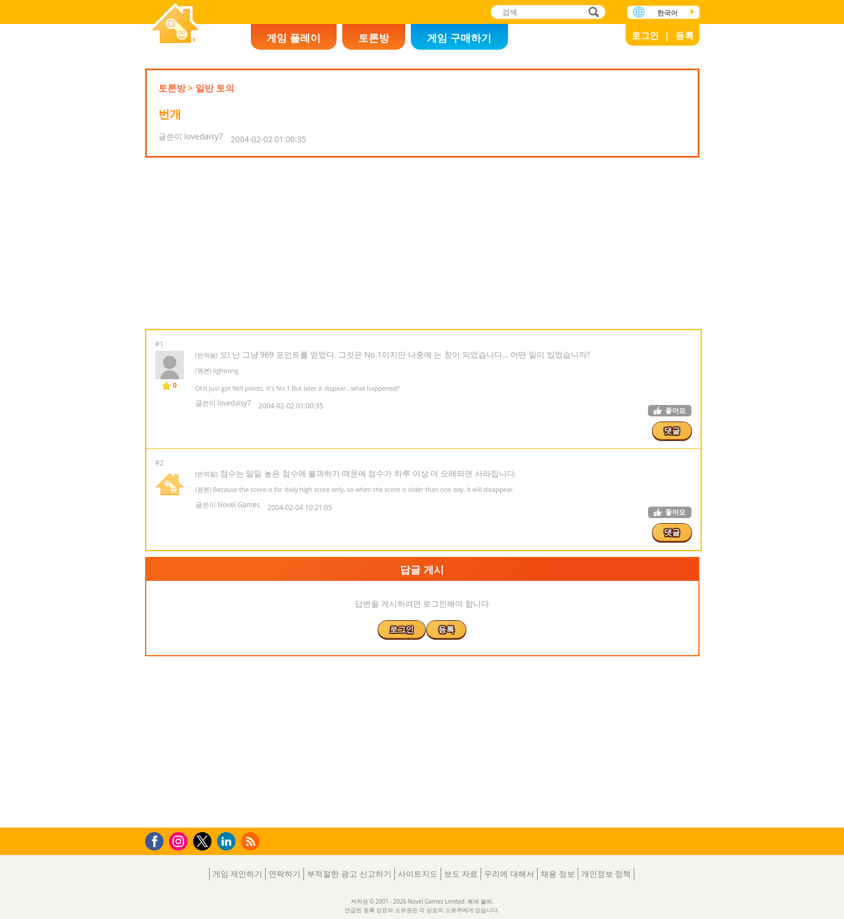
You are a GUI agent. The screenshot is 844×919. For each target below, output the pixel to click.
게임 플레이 (293, 38)
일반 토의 (214, 88)
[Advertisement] (422, 243)
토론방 (373, 38)
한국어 (667, 13)
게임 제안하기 (238, 873)
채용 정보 (558, 873)
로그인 (645, 35)
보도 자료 (461, 873)
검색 (592, 13)
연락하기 (285, 873)
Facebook (157, 840)
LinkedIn (228, 841)
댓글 (672, 430)
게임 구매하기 (459, 38)
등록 (684, 35)
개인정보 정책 (606, 873)
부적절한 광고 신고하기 (349, 873)
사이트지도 (418, 873)
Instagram (180, 840)
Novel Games (175, 24)
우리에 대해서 (509, 873)
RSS (252, 841)
